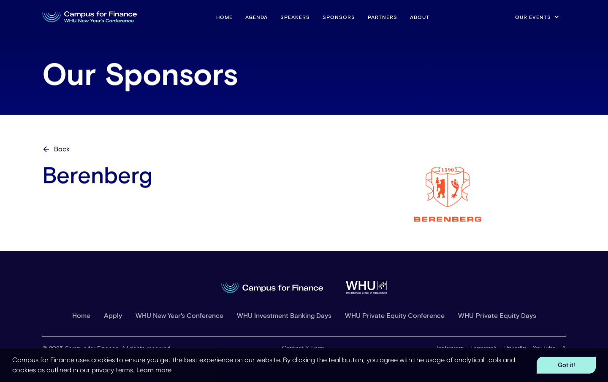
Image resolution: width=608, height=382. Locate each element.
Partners (382, 17)
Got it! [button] (566, 365)
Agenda (256, 17)
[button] (537, 16)
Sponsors (339, 17)
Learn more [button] (153, 370)
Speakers (295, 17)
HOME (224, 17)
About (419, 17)
